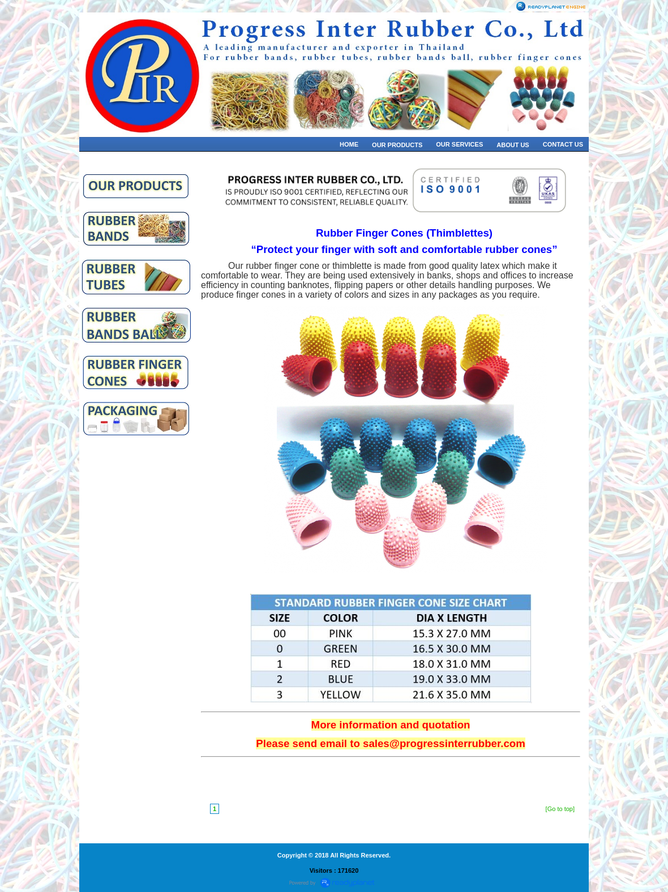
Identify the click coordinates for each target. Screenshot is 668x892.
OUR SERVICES (459, 144)
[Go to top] (560, 808)
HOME (349, 144)
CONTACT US (563, 144)
